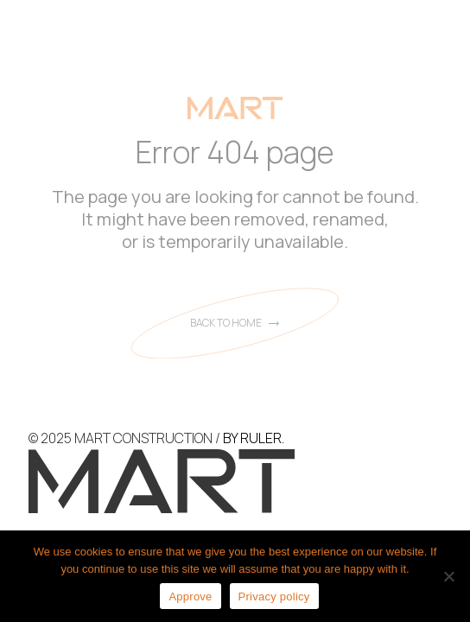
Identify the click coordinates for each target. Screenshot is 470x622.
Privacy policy (274, 596)
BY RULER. (253, 437)
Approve (190, 596)
